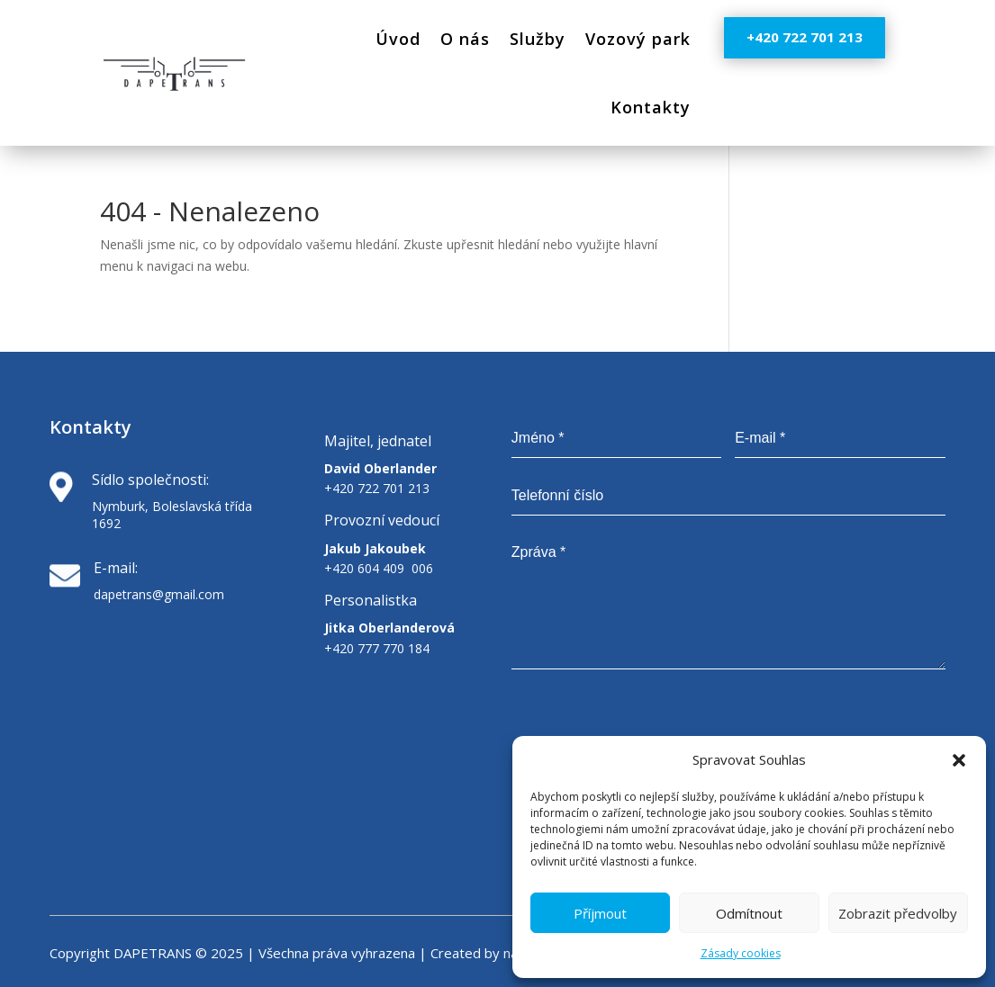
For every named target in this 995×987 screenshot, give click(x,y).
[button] (959, 760)
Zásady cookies (741, 953)
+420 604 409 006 (378, 568)
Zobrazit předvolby (897, 913)
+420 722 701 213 (804, 37)
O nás (465, 38)
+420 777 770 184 (377, 648)
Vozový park (638, 38)
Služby (537, 38)
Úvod (398, 38)
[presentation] (808, 723)
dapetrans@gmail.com (159, 594)
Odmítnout (749, 913)
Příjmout (600, 913)
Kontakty (651, 107)
